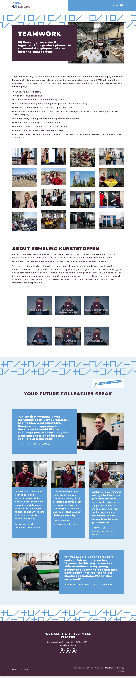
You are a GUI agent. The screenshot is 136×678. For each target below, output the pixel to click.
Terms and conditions (82, 669)
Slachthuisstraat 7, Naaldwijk (60, 644)
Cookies (99, 669)
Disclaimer (110, 669)
